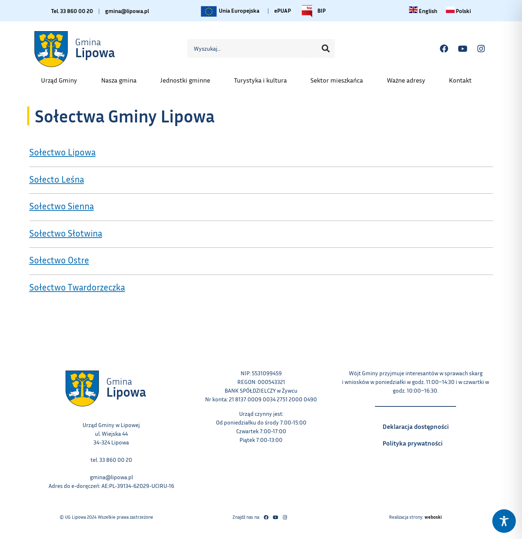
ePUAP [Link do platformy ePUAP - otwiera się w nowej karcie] (282, 10)
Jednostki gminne (188, 78)
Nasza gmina (122, 78)
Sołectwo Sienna (61, 206)
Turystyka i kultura (264, 78)
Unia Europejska (229, 11)
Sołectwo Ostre (59, 260)
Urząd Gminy (62, 78)
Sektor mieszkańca (340, 78)
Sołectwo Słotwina (65, 233)
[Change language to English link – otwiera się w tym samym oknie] (423, 11)
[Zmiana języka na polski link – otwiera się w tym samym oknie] (458, 11)
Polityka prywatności (419, 441)
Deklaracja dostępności (419, 424)
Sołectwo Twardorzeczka (77, 287)
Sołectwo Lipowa (62, 152)
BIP (312, 11)
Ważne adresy (410, 78)
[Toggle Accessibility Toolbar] (504, 521)
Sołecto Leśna (56, 179)
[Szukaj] (326, 48)
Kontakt (464, 78)
